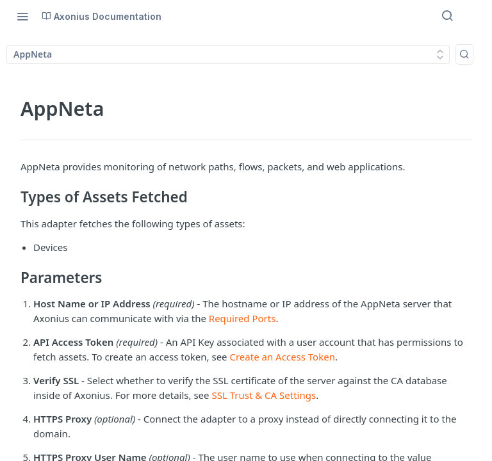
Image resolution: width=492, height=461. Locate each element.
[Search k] (464, 54)
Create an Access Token (281, 356)
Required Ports (242, 318)
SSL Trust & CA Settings (263, 395)
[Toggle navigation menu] (22, 16)
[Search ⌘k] (447, 16)
